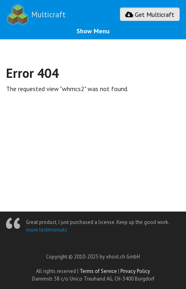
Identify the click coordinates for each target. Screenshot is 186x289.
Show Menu (93, 31)
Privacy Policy (135, 271)
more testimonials (46, 229)
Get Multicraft (149, 14)
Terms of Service (98, 271)
